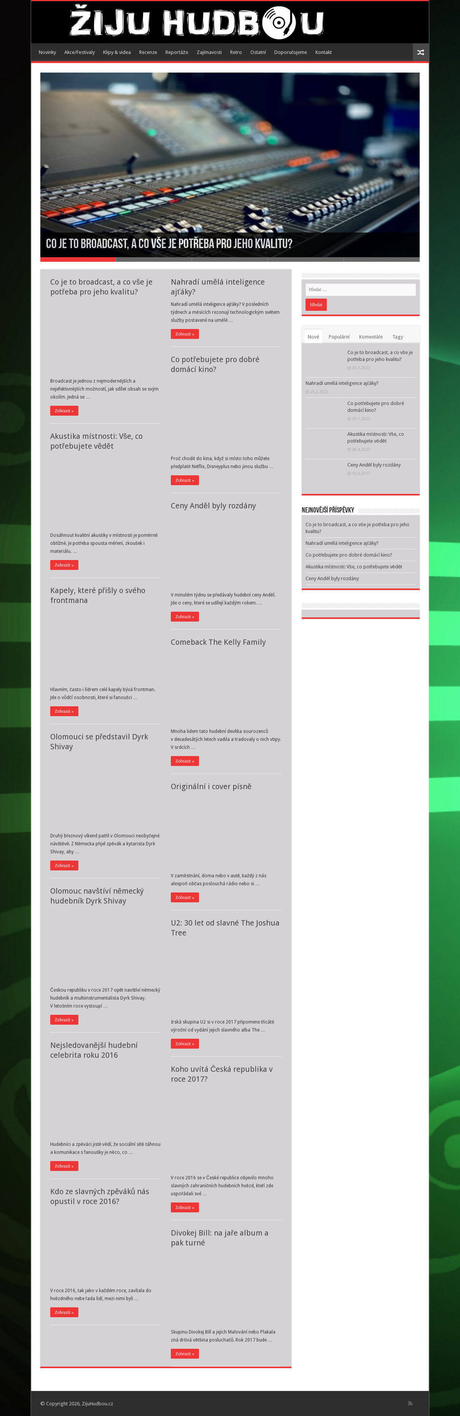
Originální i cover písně (211, 786)
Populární (339, 337)
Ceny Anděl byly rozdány (213, 505)
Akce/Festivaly (79, 52)
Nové (313, 337)
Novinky (47, 52)
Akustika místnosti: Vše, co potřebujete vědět (354, 567)
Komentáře (371, 337)
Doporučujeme (290, 52)
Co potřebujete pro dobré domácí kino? (349, 555)
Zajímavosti (209, 52)
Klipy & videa (117, 52)
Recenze (148, 52)
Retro (236, 52)
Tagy (397, 337)
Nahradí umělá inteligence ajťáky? (342, 383)
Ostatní (258, 52)
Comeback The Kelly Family (218, 642)
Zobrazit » (64, 410)
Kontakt (323, 52)
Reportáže (177, 52)
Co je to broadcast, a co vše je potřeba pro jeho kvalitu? (169, 245)
